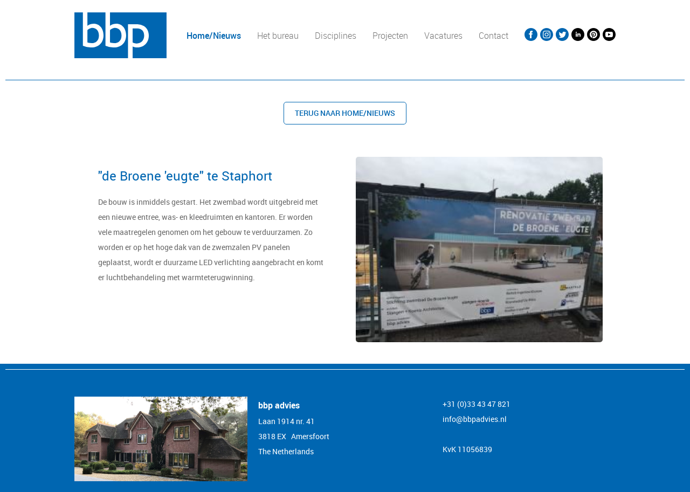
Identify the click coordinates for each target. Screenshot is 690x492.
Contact (493, 35)
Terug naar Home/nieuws (345, 113)
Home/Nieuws (214, 35)
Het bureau (278, 35)
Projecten (390, 35)
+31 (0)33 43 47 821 (476, 404)
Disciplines (335, 35)
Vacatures (443, 35)
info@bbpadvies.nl (475, 419)
